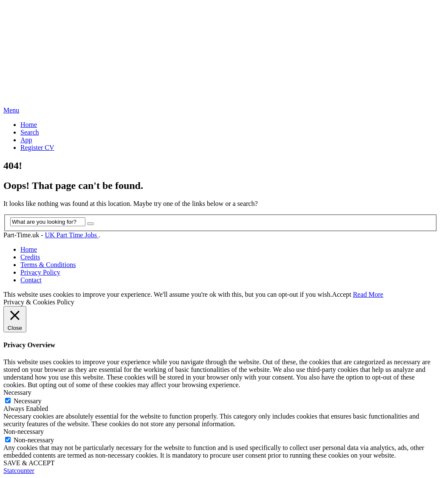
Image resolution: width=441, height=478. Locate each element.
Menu (11, 110)
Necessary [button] (17, 392)
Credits (30, 257)
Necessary (28, 401)
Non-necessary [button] (23, 431)
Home (28, 124)
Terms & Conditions (48, 264)
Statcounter (18, 470)
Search (29, 132)
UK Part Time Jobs (72, 235)
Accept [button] (341, 294)
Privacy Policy (40, 272)
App (26, 139)
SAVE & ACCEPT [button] (29, 463)
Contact (31, 280)
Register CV (37, 147)
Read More (368, 294)
